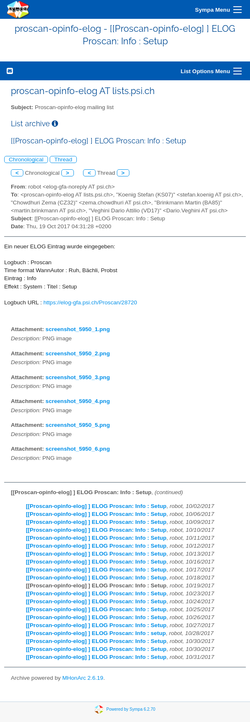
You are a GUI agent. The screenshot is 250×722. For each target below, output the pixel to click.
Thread (63, 159)
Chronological (26, 159)
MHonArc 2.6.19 (82, 678)
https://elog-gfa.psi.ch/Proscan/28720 (90, 302)
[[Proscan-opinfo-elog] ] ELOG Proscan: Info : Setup (96, 506)
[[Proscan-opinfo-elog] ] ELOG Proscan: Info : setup (96, 633)
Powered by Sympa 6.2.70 (130, 709)
